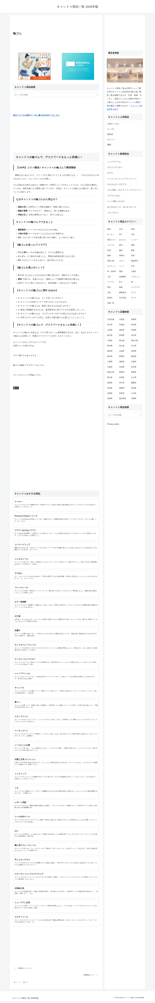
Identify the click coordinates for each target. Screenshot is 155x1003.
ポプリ (110, 173)
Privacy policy (113, 424)
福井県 (109, 351)
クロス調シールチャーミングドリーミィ (124, 190)
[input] (56, 94)
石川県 (133, 346)
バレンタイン (113, 213)
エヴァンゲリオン (115, 167)
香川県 (121, 383)
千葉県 (109, 340)
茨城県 (133, 330)
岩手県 (109, 325)
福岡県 (121, 388)
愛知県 (133, 356)
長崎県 (109, 393)
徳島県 (109, 383)
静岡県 (121, 356)
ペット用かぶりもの (116, 201)
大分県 (133, 393)
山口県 (133, 377)
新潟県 (109, 346)
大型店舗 (110, 319)
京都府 (133, 361)
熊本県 (121, 393)
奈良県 (133, 367)
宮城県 (121, 325)
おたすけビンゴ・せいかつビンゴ (121, 207)
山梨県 (121, 351)
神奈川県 (134, 340)
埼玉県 (133, 335)
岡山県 (109, 377)
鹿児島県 (122, 398)
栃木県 (109, 335)
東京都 (121, 340)
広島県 (121, 377)
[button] (97, 94)
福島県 (121, 330)
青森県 (133, 319)
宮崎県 (109, 398)
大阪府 (109, 367)
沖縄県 (133, 398)
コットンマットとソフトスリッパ (121, 179)
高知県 (109, 388)
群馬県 (121, 335)
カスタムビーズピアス (117, 184)
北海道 (121, 319)
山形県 (109, 330)
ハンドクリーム (114, 162)
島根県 (133, 372)
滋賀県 (121, 361)
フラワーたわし (114, 196)
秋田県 (133, 325)
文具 (16, 388)
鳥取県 (121, 372)
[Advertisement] (56, 24)
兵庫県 (121, 367)
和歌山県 (110, 372)
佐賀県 (133, 388)
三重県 (109, 361)
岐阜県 (109, 356)
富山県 (121, 346)
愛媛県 (133, 383)
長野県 (133, 351)
